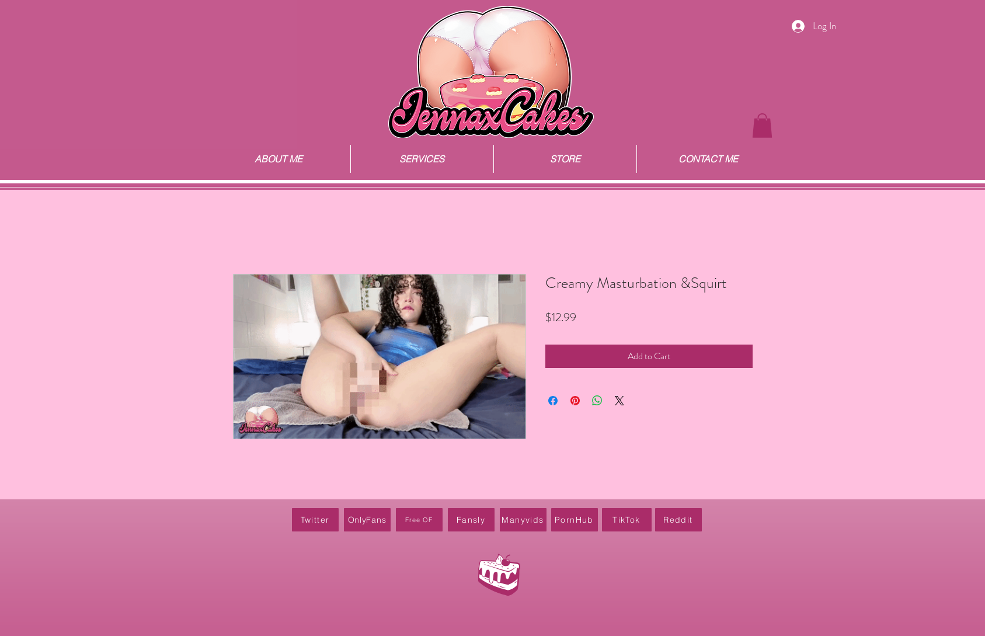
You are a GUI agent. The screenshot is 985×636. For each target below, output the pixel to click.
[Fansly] (471, 519)
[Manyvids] (523, 519)
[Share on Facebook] (553, 401)
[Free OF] (419, 519)
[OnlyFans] (367, 519)
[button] (762, 125)
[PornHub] (574, 519)
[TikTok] (627, 519)
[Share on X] (619, 401)
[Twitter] (315, 519)
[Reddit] (678, 519)
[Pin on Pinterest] (575, 401)
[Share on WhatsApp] (597, 401)
